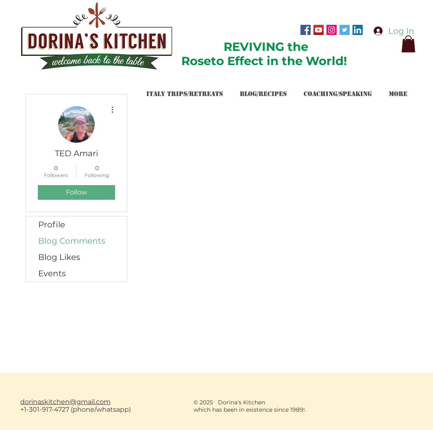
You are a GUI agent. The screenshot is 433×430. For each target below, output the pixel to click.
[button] (408, 43)
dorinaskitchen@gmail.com (65, 402)
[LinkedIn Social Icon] (357, 30)
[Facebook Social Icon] (305, 30)
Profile (51, 224)
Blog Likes (59, 257)
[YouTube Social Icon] (318, 30)
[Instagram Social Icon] (331, 30)
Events (52, 273)
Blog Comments (71, 241)
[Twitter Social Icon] (344, 30)
